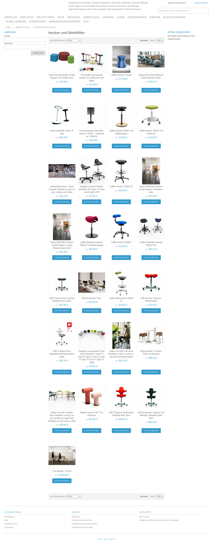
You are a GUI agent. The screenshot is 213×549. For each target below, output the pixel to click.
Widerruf (8, 527)
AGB (6, 520)
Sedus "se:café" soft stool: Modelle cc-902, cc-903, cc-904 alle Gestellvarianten (121, 354)
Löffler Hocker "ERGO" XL (121, 186)
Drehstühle (74, 17)
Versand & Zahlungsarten (84, 524)
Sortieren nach (58, 40)
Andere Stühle (91, 17)
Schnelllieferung (16, 21)
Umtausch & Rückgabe (82, 527)
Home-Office (27, 17)
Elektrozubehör (137, 17)
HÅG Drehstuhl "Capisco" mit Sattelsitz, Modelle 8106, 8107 (151, 415)
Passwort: (8, 43)
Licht (86, 21)
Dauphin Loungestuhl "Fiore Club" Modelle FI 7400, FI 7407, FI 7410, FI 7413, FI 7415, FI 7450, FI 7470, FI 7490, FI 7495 (91, 357)
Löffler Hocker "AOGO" (121, 242)
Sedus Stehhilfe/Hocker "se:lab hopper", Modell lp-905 (151, 189)
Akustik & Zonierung (174, 17)
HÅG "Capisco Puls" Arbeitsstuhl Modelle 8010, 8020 (61, 354)
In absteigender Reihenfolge (83, 40)
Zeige (152, 40)
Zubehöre (154, 17)
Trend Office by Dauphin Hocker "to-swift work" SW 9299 (91, 78)
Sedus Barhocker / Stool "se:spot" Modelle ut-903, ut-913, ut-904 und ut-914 (62, 189)
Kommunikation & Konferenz (64, 21)
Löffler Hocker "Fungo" (121, 75)
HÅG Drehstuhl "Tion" (91, 298)
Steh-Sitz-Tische (45, 17)
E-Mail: (7, 36)
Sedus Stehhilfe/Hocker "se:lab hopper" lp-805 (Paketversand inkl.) (62, 245)
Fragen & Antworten (82, 520)
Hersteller (10, 17)
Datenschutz (10, 524)
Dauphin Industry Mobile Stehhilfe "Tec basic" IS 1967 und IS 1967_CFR (92, 189)
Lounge (121, 17)
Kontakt (76, 517)
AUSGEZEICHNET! (37, 21)
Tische (60, 17)
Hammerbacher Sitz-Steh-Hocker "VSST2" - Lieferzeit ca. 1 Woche (91, 133)
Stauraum (108, 17)
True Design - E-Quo (61, 471)
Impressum (9, 517)
